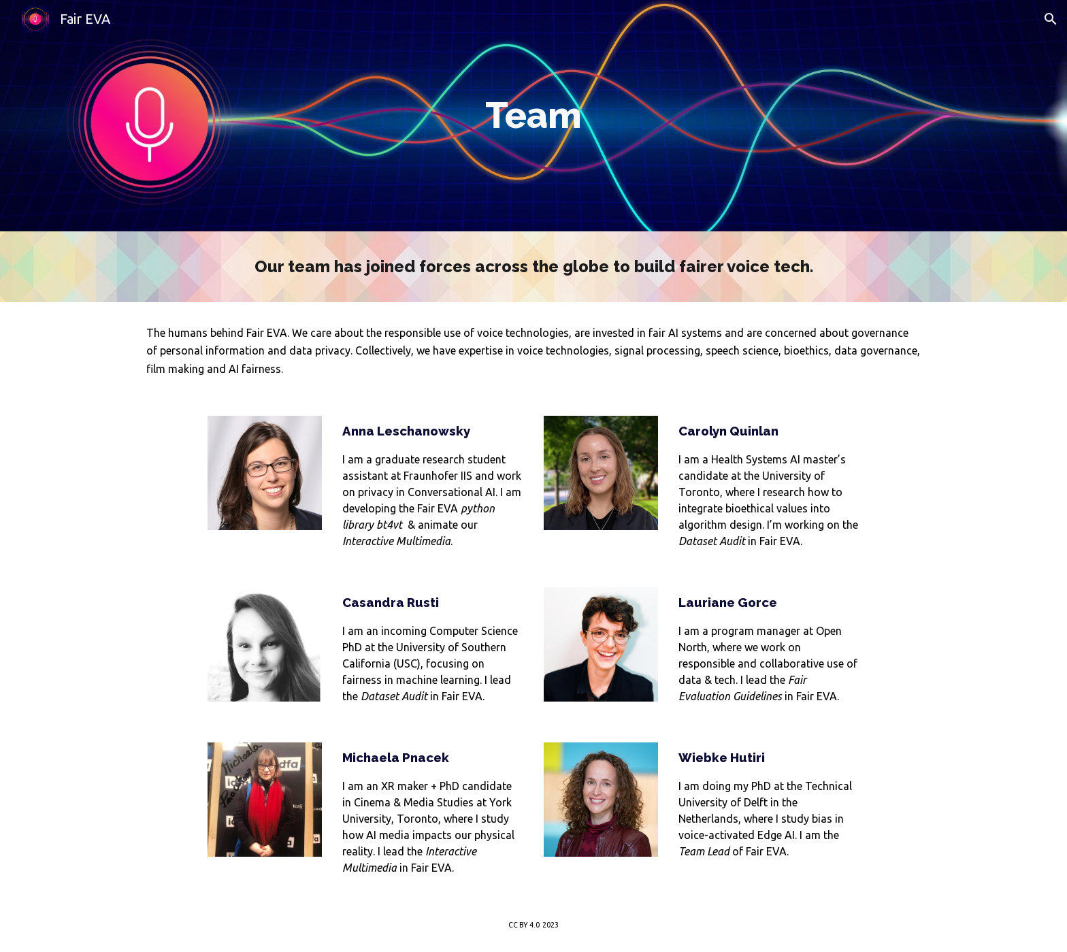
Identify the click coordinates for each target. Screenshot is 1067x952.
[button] (1050, 19)
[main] (533, 115)
